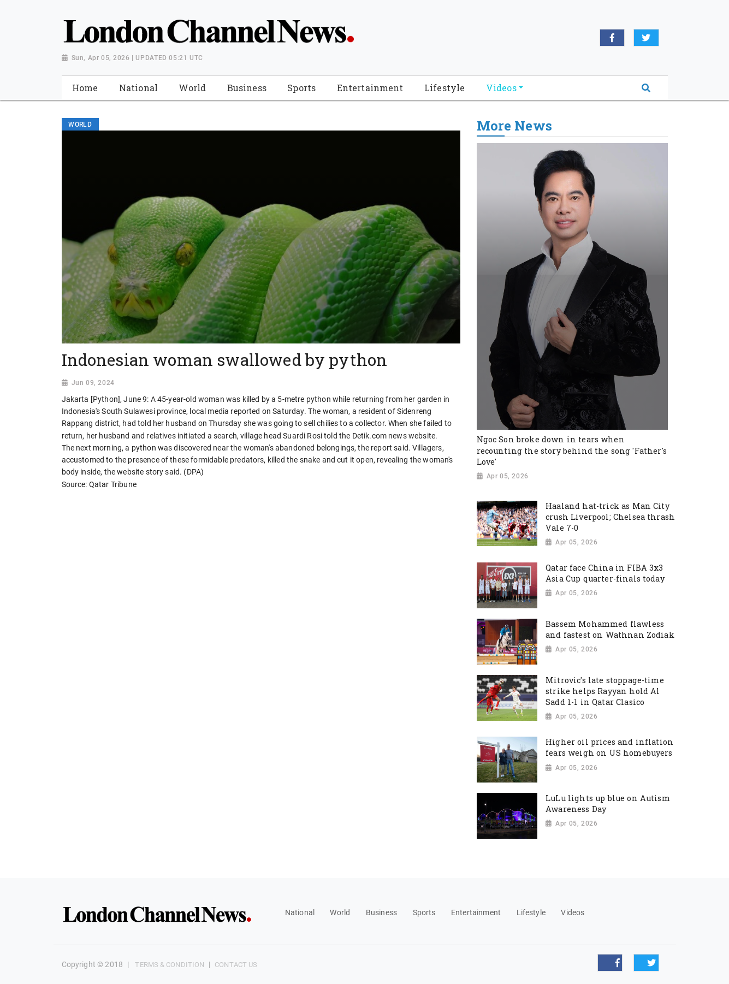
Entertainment (476, 912)
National (300, 912)
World (340, 912)
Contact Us (236, 965)
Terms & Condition (169, 965)
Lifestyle (531, 912)
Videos (572, 912)
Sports (424, 912)
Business (381, 912)
